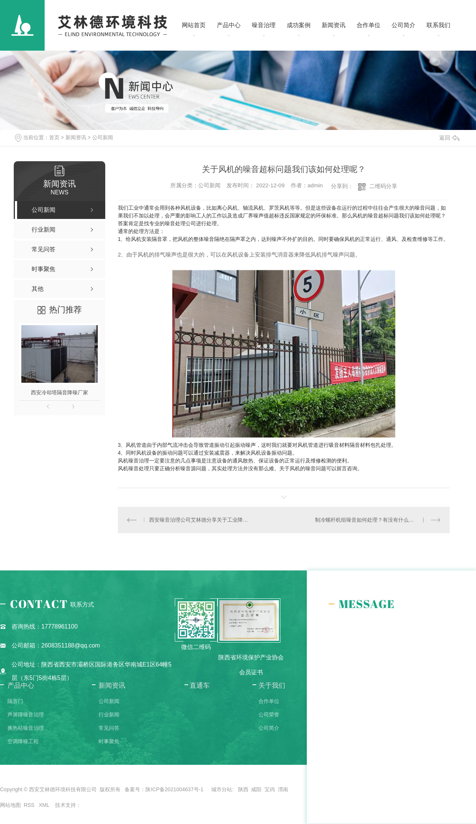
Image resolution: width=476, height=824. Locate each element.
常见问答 (109, 728)
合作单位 (368, 25)
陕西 (243, 789)
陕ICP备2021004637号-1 (174, 789)
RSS (30, 805)
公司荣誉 (268, 715)
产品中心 (229, 25)
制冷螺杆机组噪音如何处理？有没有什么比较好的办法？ (377, 520)
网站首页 (194, 25)
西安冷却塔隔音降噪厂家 (59, 392)
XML (45, 805)
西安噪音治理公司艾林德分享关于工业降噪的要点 (200, 520)
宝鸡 (269, 789)
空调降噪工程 (23, 741)
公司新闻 (102, 137)
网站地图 (10, 805)
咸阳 (256, 789)
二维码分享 (383, 186)
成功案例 (299, 25)
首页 (54, 137)
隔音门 (15, 701)
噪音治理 (264, 25)
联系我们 (438, 25)
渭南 (283, 789)
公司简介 (403, 25)
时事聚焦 (109, 741)
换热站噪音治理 (25, 728)
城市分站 (221, 789)
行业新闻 (109, 715)
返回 (449, 137)
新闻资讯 (333, 25)
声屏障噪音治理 (25, 715)
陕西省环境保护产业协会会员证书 (251, 664)
